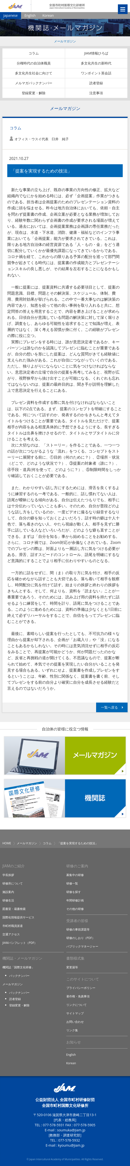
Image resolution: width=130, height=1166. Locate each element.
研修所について (12, 883)
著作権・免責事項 (78, 996)
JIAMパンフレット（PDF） (19, 943)
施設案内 (8, 892)
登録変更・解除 (34, 93)
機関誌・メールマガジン (22, 958)
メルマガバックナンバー (33, 83)
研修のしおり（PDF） (80, 938)
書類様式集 (75, 958)
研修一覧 (72, 883)
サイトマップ (75, 1013)
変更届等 (72, 967)
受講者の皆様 (77, 920)
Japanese (10, 15)
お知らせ (73, 1042)
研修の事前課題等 (78, 929)
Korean (48, 15)
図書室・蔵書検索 (14, 909)
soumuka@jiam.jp (71, 1130)
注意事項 (96, 93)
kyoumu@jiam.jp (71, 1145)
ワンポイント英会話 (96, 73)
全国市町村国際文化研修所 (67, 6)
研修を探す (73, 892)
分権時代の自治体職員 (34, 63)
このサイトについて (82, 979)
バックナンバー (19, 976)
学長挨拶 (8, 875)
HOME (6, 843)
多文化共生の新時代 (96, 63)
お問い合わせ (75, 1022)
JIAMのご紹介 (13, 866)
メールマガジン (65, 41)
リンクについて (76, 1005)
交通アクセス (11, 934)
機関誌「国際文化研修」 (18, 967)
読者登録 (96, 83)
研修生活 (8, 900)
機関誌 (65, 798)
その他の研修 (75, 909)
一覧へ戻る (109, 707)
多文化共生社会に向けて (33, 73)
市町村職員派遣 (12, 926)
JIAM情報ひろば (96, 53)
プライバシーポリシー (80, 988)
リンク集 (72, 1030)
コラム (34, 53)
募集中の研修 (75, 875)
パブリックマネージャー (82, 946)
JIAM (15, 6)
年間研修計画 (75, 900)
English (30, 15)
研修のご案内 (77, 866)
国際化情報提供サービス (18, 917)
